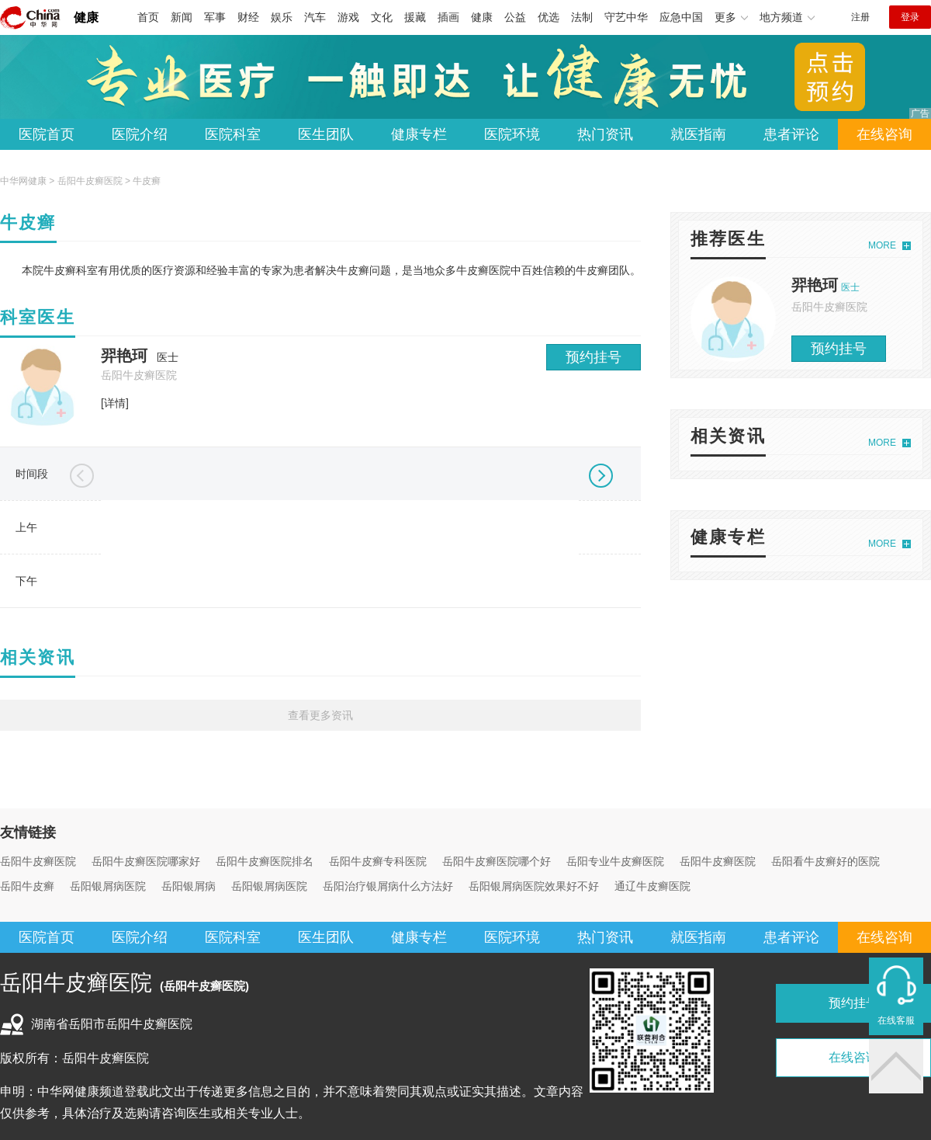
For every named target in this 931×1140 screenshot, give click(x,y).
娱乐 (281, 17)
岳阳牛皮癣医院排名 (264, 861)
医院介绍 (140, 134)
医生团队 (326, 134)
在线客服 (896, 1020)
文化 (382, 17)
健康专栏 (419, 134)
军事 (215, 17)
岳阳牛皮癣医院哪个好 (496, 861)
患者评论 (791, 134)
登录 (910, 17)
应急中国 (681, 17)
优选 (548, 17)
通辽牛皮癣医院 (652, 886)
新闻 (181, 17)
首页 (148, 17)
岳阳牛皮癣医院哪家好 (146, 861)
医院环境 (512, 134)
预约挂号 (593, 357)
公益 (515, 17)
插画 (448, 17)
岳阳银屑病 (188, 886)
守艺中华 (626, 17)
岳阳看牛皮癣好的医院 (825, 861)
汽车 (315, 17)
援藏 (415, 17)
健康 (86, 17)
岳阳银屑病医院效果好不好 (534, 886)
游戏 (348, 17)
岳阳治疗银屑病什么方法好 (388, 886)
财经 (248, 17)
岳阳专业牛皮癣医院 (615, 861)
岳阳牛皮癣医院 (90, 181)
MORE (882, 245)
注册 (860, 17)
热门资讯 (605, 134)
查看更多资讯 (320, 715)
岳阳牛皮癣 (27, 886)
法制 (582, 17)
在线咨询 (884, 134)
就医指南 (698, 134)
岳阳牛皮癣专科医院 (378, 861)
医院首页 (46, 134)
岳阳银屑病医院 (108, 886)
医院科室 (233, 134)
